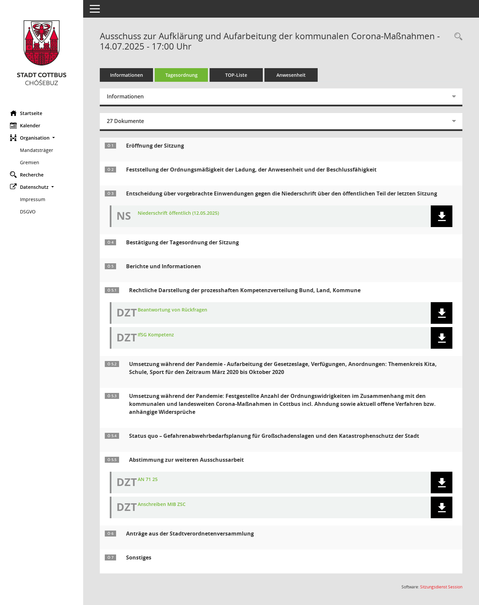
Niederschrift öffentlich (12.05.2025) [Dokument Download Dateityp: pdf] (178, 213)
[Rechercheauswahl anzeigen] (456, 36)
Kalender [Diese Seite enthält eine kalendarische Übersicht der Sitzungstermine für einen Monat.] (25, 125)
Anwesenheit (291, 75)
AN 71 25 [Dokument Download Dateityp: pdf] (148, 479)
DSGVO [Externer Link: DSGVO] (28, 211)
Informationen (126, 75)
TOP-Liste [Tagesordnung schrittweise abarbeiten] (236, 75)
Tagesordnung (181, 75)
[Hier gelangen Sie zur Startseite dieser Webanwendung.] (41, 53)
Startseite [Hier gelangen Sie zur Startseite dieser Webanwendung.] (26, 113)
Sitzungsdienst (441, 587)
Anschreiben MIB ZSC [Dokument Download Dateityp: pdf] (162, 504)
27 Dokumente (125, 121)
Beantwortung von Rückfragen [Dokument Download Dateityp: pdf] (172, 310)
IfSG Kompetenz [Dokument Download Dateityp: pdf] (156, 335)
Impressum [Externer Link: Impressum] (32, 199)
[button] (41, 138)
